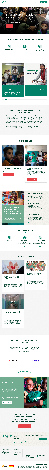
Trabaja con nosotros (17, 452)
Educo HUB (37, 443)
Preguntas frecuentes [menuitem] (6, 451)
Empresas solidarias (29, 457)
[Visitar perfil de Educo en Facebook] (16, 442)
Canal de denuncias (5, 449)
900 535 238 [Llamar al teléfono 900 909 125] (16, 438)
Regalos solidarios (29, 451)
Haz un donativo (28, 455)
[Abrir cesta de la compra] (39, 2)
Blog (33, 2)
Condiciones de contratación (35, 463)
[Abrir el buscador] (35, 2)
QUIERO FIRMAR (9, 174)
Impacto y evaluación (17, 451)
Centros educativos (41, 455)
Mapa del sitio (44, 464)
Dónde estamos (17, 435)
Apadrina (27, 456)
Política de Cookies (43, 463)
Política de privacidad (26, 463)
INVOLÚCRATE (39, 449)
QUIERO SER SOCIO (7, 402)
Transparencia (16, 449)
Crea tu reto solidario (41, 454)
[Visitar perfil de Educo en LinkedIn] (14, 443)
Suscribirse (43, 438)
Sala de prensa (30, 443)
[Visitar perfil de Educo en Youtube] (21, 442)
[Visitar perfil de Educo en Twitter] (14, 442)
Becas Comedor (28, 454)
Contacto (16, 436)
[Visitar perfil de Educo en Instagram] (19, 442)
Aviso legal (20, 463)
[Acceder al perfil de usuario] (37, 2)
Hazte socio (43, 2)
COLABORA (27, 449)
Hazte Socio (27, 453)
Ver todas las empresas (24, 371)
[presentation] (3, 99)
